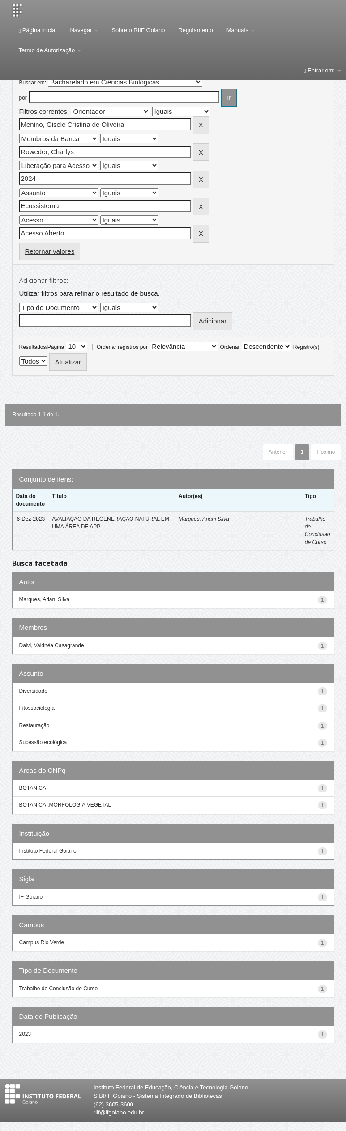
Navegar (84, 30)
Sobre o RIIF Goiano (138, 30)
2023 (25, 1034)
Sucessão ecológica (43, 742)
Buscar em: (33, 83)
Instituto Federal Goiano (48, 851)
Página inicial (38, 30)
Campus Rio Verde (41, 942)
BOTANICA (32, 788)
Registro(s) (306, 347)
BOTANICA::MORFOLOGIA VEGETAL (65, 805)
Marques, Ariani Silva (204, 519)
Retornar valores (50, 251)
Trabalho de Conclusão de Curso (58, 988)
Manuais (240, 30)
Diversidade (33, 691)
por (23, 98)
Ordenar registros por (122, 347)
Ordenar (229, 347)
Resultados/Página (41, 347)
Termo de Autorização (50, 50)
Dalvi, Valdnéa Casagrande (51, 645)
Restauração (34, 725)
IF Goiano (31, 897)
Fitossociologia (37, 708)
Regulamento (195, 30)
